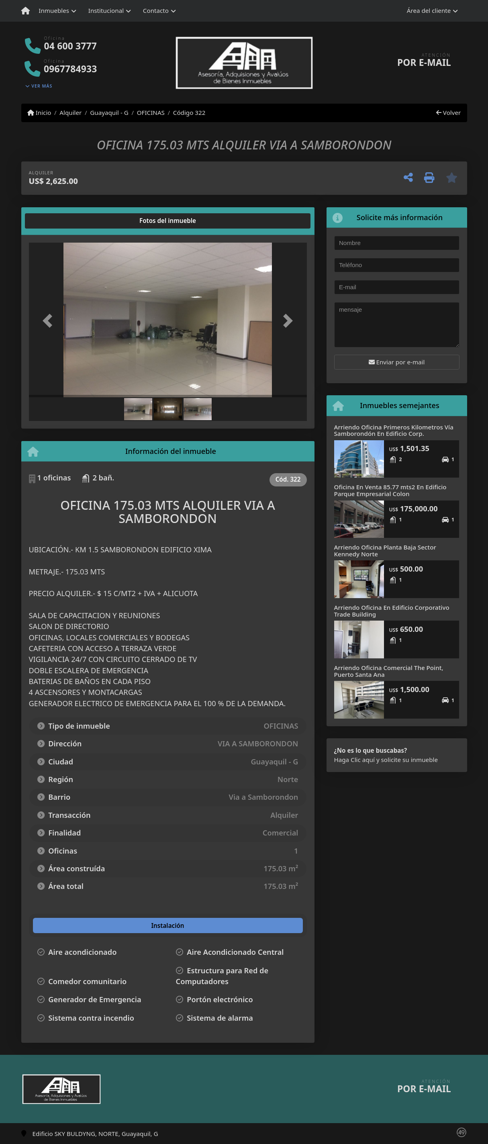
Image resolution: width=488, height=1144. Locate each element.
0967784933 (70, 69)
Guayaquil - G (109, 112)
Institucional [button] (106, 10)
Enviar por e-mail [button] (397, 362)
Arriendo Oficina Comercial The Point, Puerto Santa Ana (388, 671)
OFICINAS (151, 112)
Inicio (39, 112)
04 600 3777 (70, 46)
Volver (448, 112)
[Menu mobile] (25, 11)
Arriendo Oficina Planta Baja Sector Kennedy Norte (385, 550)
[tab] (59, 221)
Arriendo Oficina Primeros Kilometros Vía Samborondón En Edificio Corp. (393, 430)
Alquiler (70, 112)
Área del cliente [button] (429, 10)
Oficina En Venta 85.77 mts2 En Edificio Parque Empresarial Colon (390, 490)
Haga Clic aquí (354, 760)
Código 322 (189, 112)
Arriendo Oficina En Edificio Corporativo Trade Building (391, 610)
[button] (50, 321)
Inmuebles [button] (54, 10)
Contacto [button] (156, 10)
